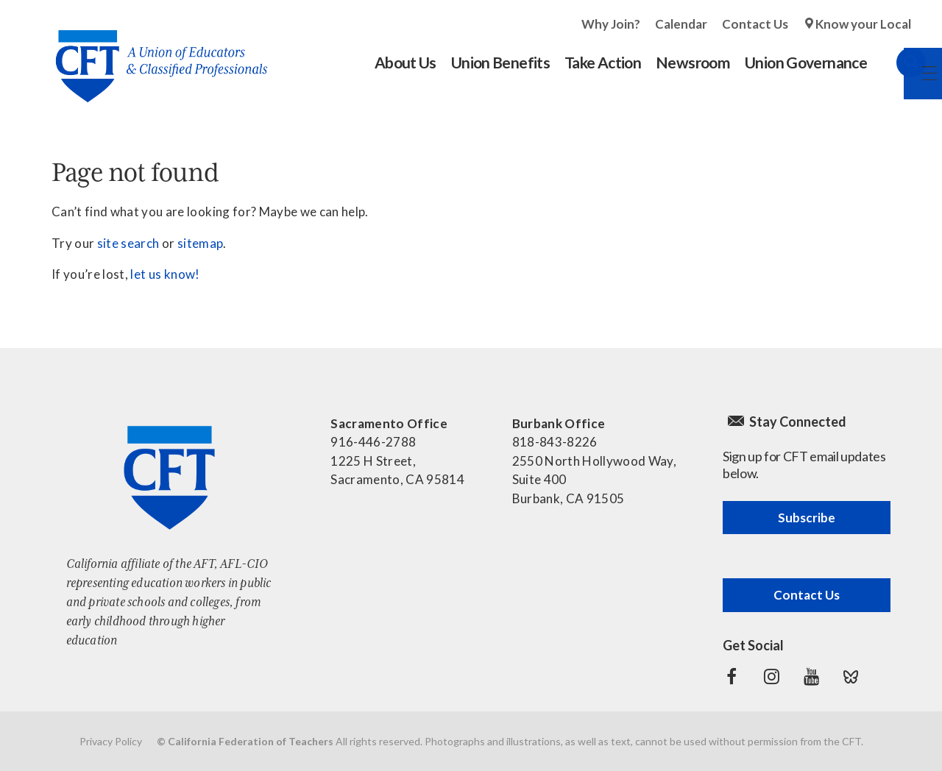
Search (896, 62)
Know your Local (863, 24)
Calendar (681, 24)
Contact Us (755, 24)
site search (128, 243)
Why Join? (610, 24)
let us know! (164, 274)
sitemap (200, 243)
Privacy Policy (110, 741)
